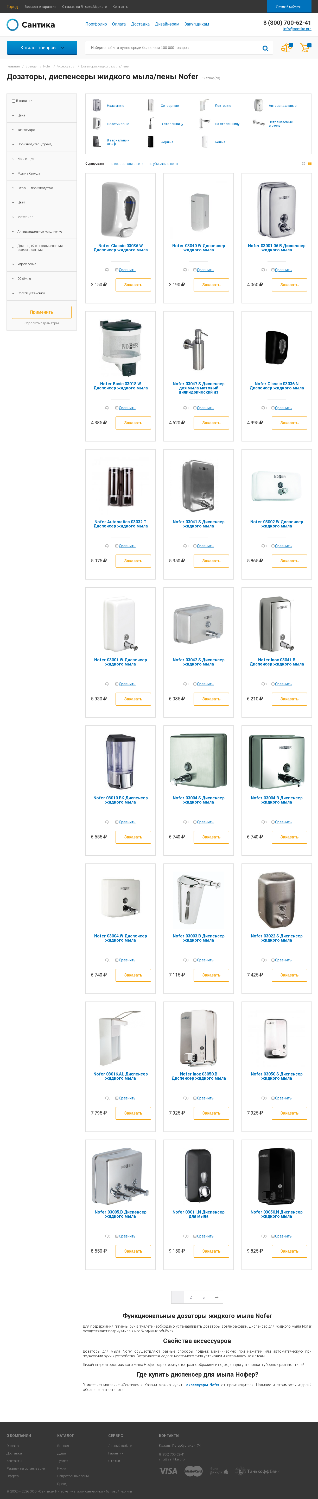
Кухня (61, 1468)
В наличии (24, 101)
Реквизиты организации (26, 1468)
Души (61, 1453)
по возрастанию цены (127, 163)
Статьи (114, 1461)
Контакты (121, 7)
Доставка (140, 24)
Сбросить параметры (41, 323)
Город (12, 6)
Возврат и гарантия (40, 7)
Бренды (63, 1484)
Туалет (62, 1461)
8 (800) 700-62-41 (172, 1454)
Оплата (119, 24)
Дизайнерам (167, 24)
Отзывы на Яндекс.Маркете (84, 7)
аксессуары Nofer (203, 1385)
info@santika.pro (297, 29)
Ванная (63, 1446)
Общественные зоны (73, 1476)
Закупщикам (197, 24)
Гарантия (115, 1453)
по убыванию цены (163, 163)
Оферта (13, 1476)
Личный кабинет (289, 6)
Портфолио (96, 24)
